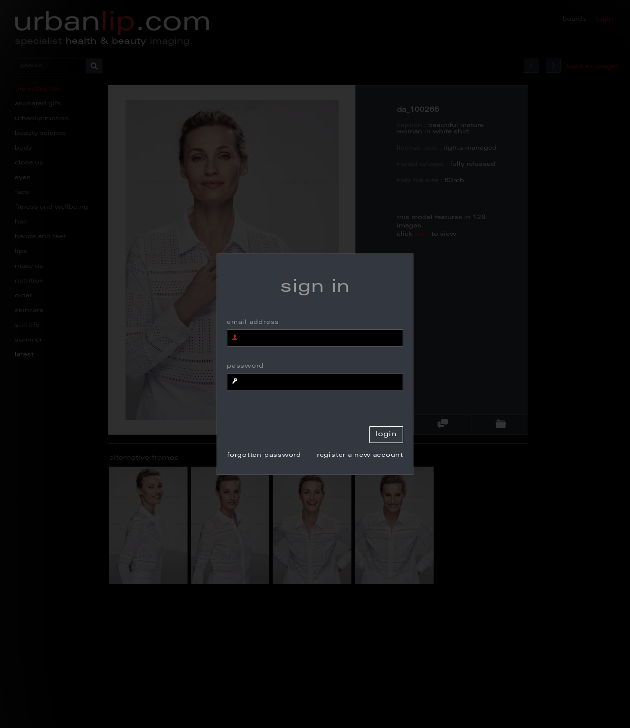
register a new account (360, 455)
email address (253, 322)
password (245, 366)
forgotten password (264, 455)
